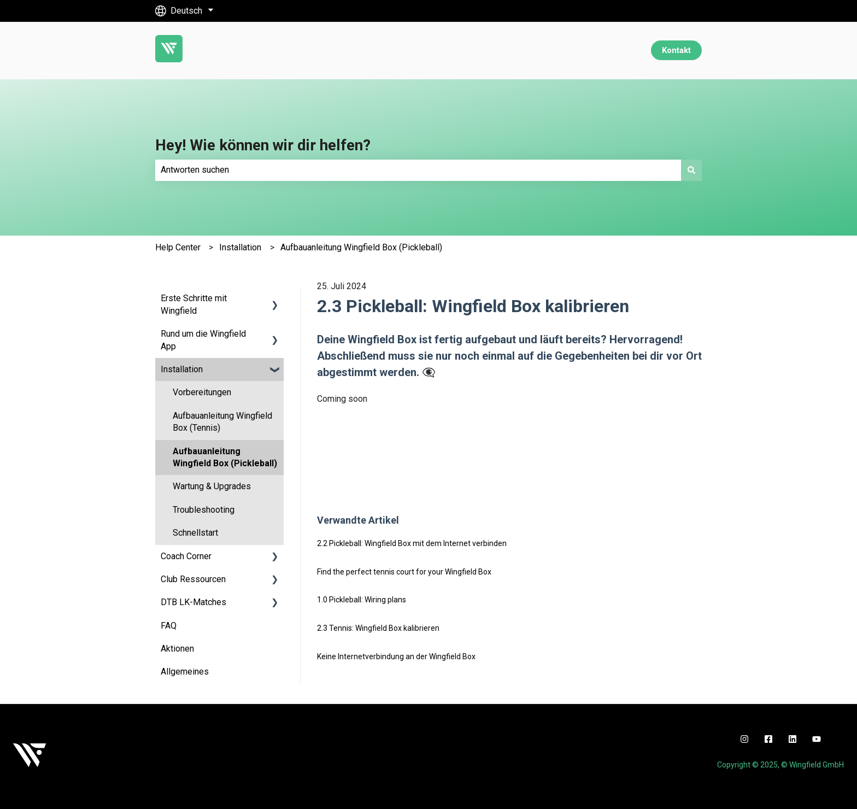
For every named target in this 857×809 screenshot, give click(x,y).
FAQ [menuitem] (169, 625)
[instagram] (744, 739)
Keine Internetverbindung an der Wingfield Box (396, 656)
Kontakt (676, 50)
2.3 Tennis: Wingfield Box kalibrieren (378, 628)
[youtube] (816, 739)
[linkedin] (792, 739)
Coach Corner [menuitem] (186, 556)
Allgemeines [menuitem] (185, 671)
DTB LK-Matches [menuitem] (193, 602)
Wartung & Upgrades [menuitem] (212, 486)
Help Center (178, 247)
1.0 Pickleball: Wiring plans (361, 599)
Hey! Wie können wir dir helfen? (263, 145)
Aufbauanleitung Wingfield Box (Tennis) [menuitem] (222, 422)
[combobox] (418, 170)
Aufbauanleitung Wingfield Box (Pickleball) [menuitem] (225, 457)
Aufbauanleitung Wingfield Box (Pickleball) (361, 247)
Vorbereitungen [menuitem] (202, 392)
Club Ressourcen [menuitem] (193, 579)
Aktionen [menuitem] (177, 648)
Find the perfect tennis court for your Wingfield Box (404, 571)
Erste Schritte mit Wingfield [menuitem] (194, 304)
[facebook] (768, 739)
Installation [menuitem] (182, 369)
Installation (240, 247)
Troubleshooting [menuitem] (203, 510)
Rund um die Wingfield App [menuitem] (203, 340)
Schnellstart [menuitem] (195, 532)
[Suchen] (691, 170)
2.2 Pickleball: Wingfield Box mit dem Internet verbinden (412, 543)
